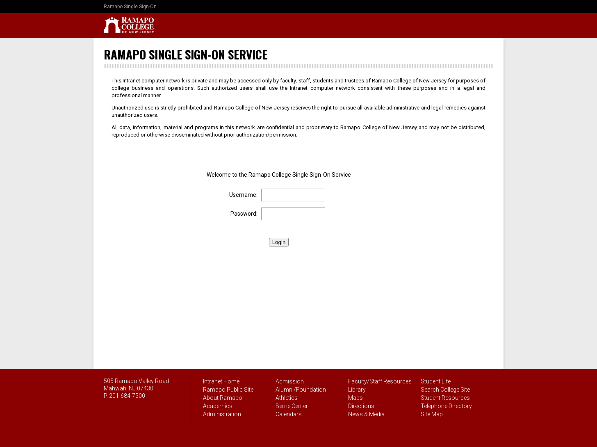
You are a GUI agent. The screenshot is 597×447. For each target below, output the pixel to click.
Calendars (289, 414)
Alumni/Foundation (301, 389)
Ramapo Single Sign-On (130, 6)
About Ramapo (222, 398)
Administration (222, 414)
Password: (243, 213)
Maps (355, 398)
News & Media (366, 414)
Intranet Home (221, 381)
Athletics (287, 398)
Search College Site (445, 389)
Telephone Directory (446, 406)
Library (357, 389)
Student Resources (445, 398)
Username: (243, 195)
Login (279, 242)
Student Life (436, 381)
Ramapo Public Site (228, 389)
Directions (361, 406)
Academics (217, 406)
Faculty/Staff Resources (380, 381)
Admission (290, 381)
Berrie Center (292, 406)
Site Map (432, 414)
